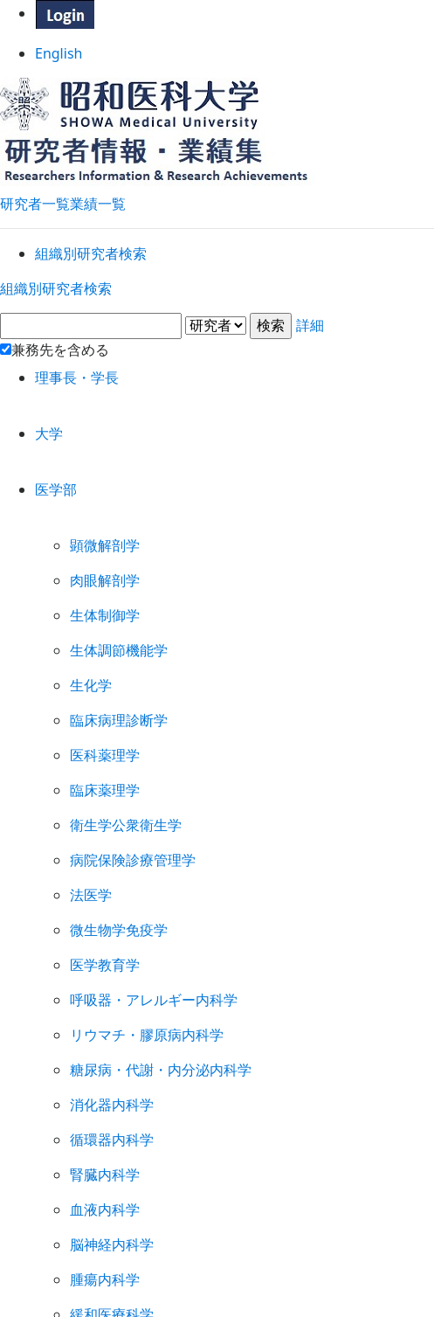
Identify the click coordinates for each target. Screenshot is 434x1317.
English (217, 59)
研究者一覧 (35, 193)
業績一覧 (98, 193)
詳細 (217, 374)
